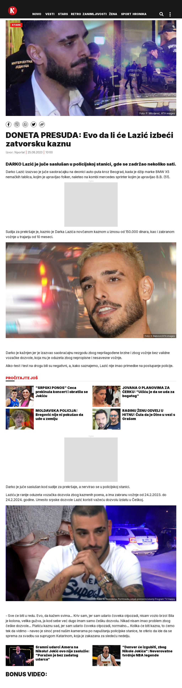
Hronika (139, 14)
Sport (126, 14)
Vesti (49, 14)
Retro (76, 14)
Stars (63, 14)
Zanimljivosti (94, 14)
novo (36, 14)
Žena (113, 14)
